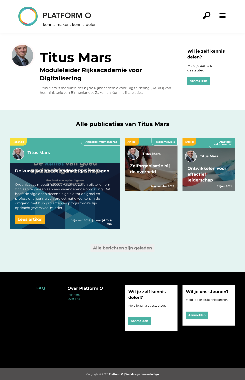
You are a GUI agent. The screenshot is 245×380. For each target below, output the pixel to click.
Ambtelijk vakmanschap (101, 141)
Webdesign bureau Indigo (142, 374)
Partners (74, 294)
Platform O (116, 374)
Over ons (74, 298)
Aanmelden (198, 80)
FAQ (40, 288)
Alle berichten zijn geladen (122, 247)
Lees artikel (30, 219)
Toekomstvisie (165, 141)
